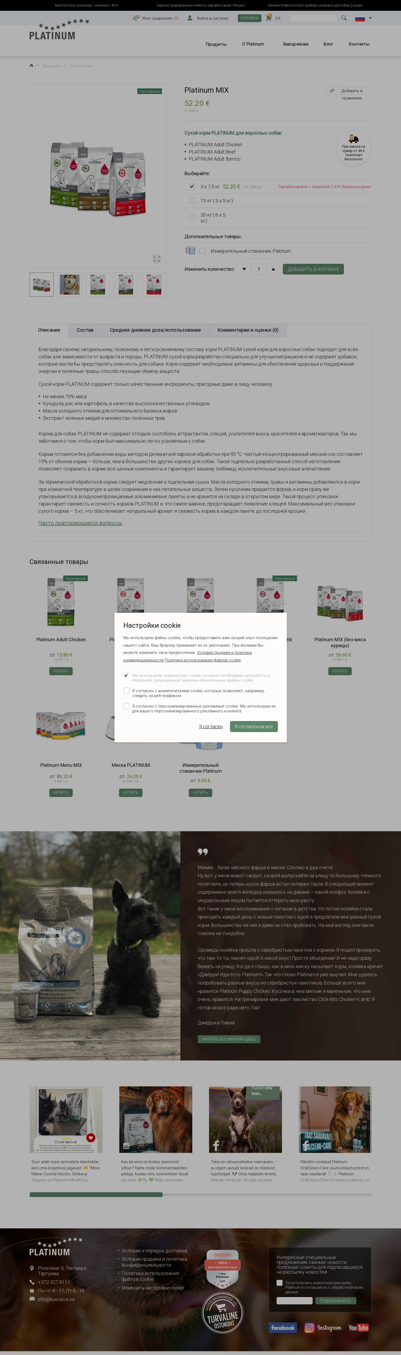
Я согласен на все (254, 726)
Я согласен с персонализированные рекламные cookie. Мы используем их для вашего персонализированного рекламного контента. (204, 708)
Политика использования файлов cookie (203, 660)
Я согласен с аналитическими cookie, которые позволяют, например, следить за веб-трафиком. (198, 693)
